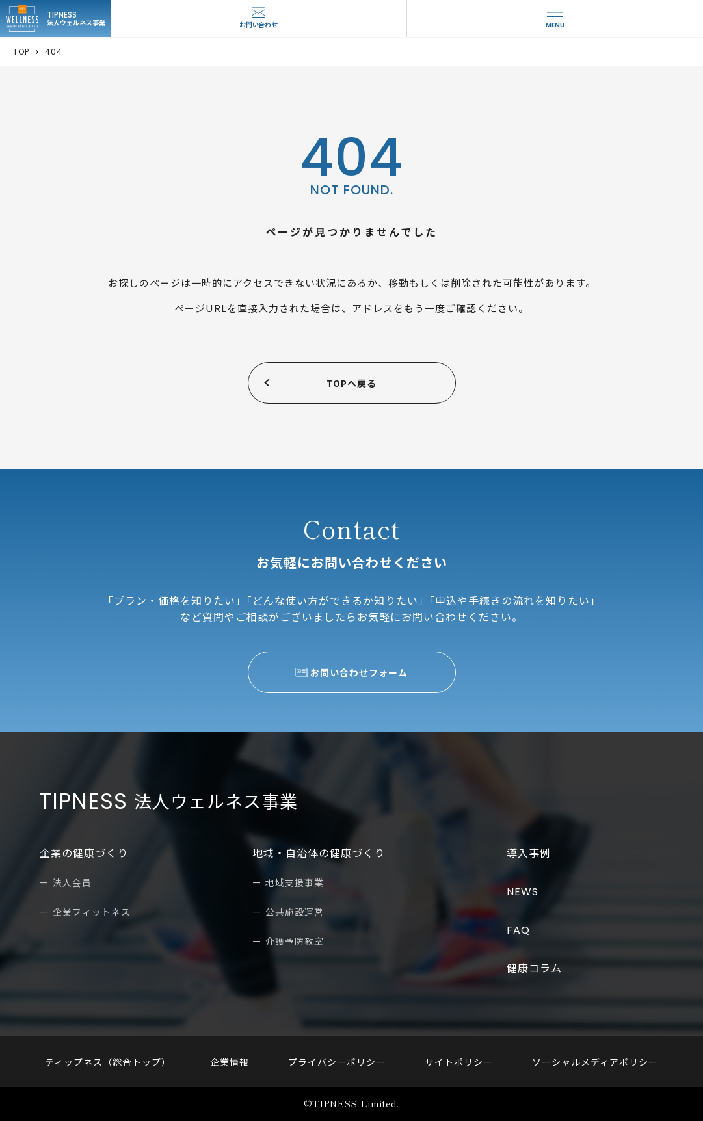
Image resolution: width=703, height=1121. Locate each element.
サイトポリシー (452, 1061)
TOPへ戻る (351, 382)
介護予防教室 (294, 941)
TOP (21, 52)
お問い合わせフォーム (359, 672)
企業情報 (236, 1061)
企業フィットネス (92, 912)
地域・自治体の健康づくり (318, 853)
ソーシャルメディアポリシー (582, 1061)
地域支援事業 (294, 883)
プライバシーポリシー (337, 1061)
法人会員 (72, 883)
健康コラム (534, 968)
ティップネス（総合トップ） (121, 1061)
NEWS (522, 891)
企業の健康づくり (84, 853)
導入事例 (529, 853)
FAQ (518, 930)
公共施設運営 (294, 912)
